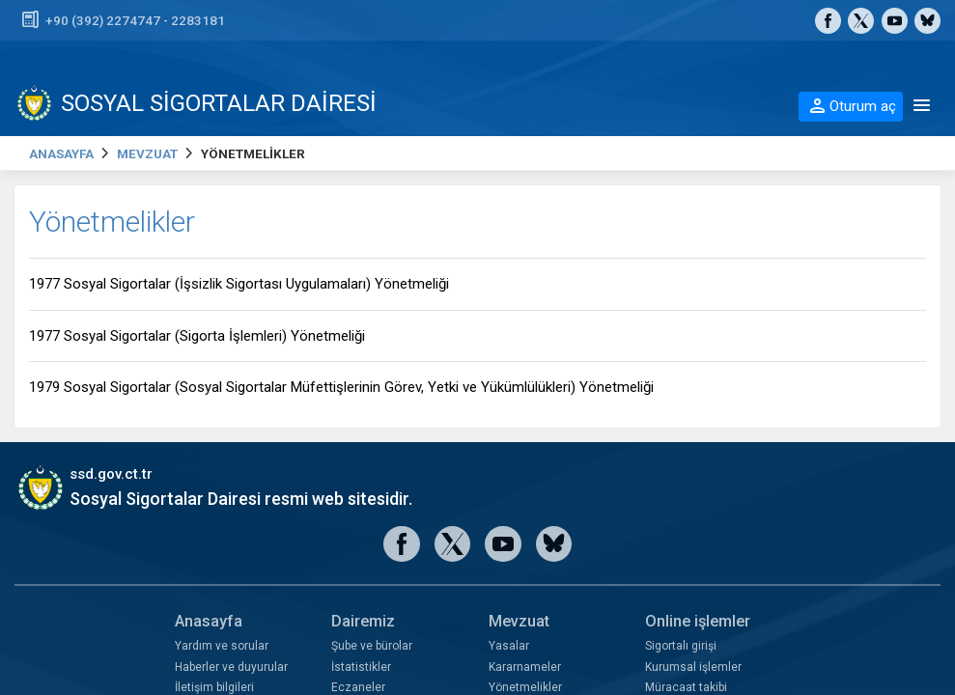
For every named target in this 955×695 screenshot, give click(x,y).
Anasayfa (208, 621)
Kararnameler (525, 667)
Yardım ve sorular (221, 646)
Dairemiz (363, 621)
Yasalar (509, 646)
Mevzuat (519, 621)
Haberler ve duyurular (231, 667)
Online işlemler (697, 621)
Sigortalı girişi (680, 646)
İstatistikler (361, 667)
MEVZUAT (147, 153)
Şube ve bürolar (371, 646)
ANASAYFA (61, 153)
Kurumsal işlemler (693, 667)
